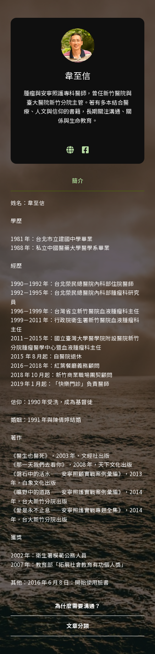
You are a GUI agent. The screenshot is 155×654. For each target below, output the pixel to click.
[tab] (77, 181)
